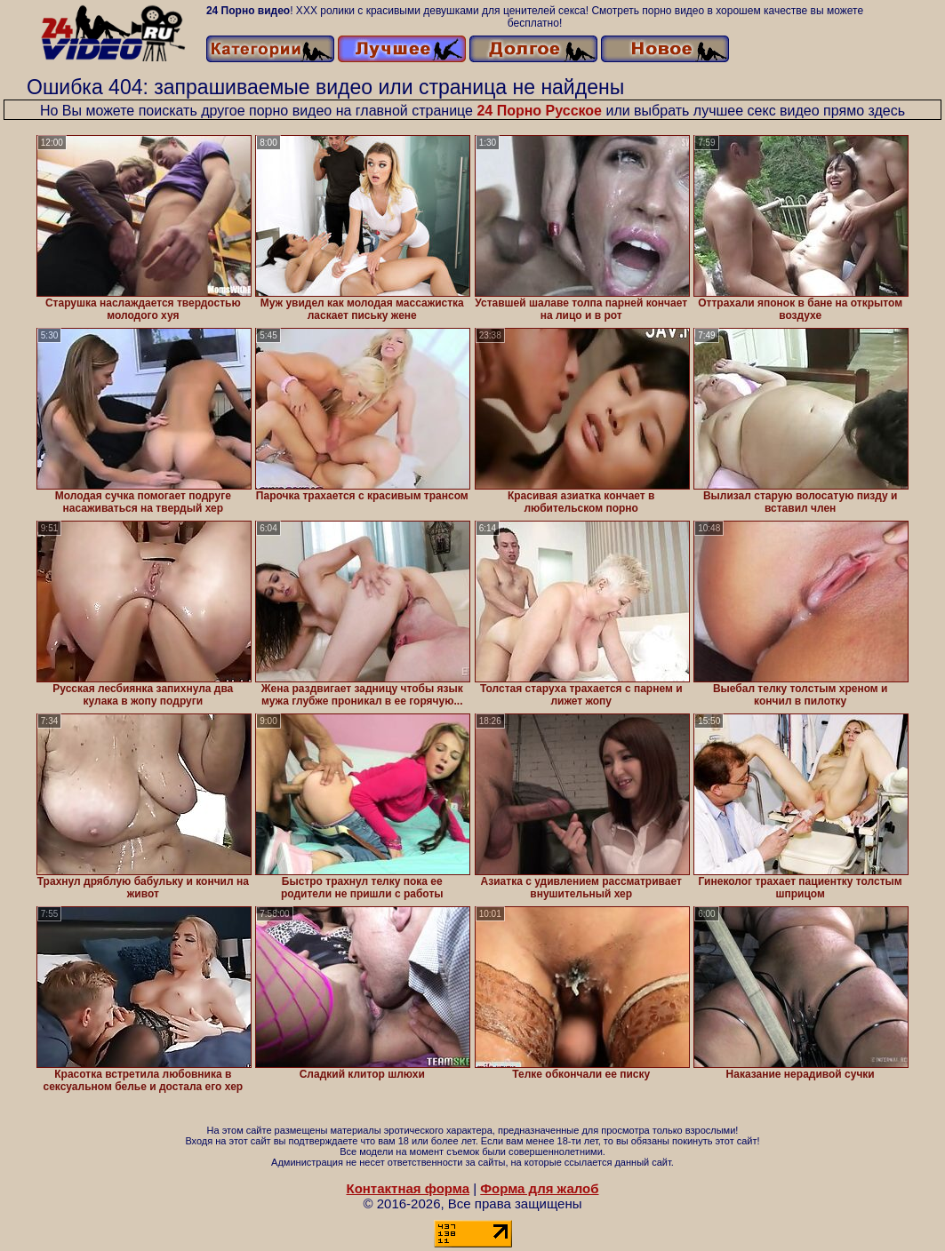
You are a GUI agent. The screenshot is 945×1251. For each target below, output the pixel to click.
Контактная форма (407, 1188)
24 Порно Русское (539, 110)
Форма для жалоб (539, 1188)
